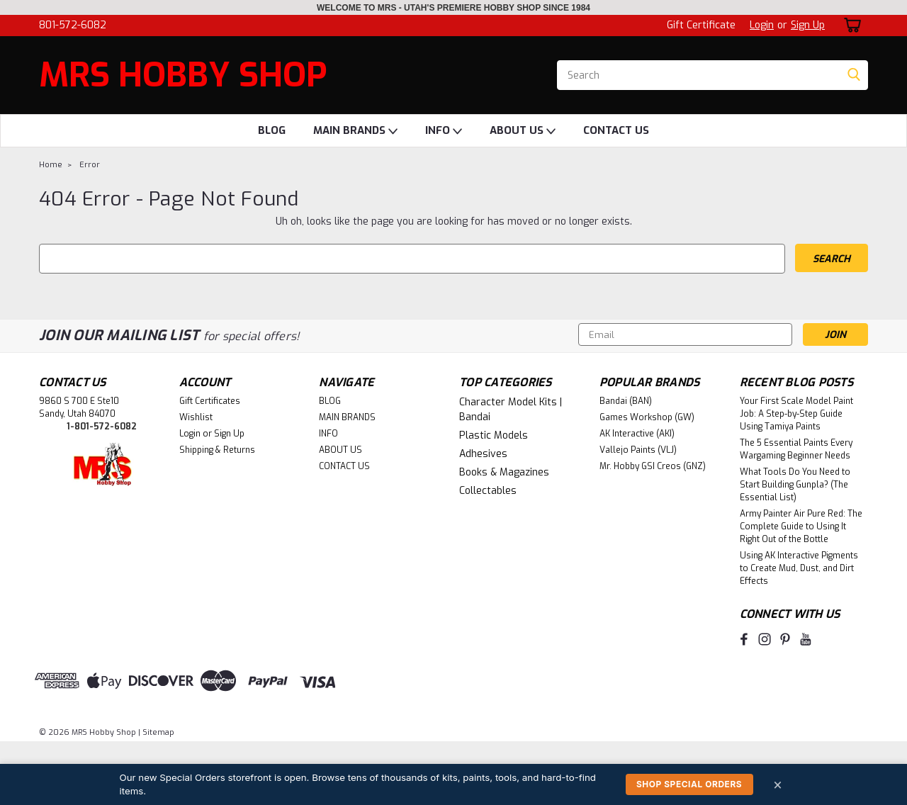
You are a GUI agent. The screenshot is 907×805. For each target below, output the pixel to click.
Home (50, 164)
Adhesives (483, 454)
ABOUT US (523, 131)
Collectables (488, 490)
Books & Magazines (504, 472)
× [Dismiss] (778, 784)
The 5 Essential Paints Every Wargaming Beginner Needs (796, 449)
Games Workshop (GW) (646, 417)
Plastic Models (493, 435)
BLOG (272, 130)
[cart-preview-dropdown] (850, 25)
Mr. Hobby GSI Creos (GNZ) (652, 466)
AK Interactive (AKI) (637, 433)
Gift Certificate (701, 25)
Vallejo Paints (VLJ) (638, 450)
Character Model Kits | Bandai (510, 409)
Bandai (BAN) (625, 401)
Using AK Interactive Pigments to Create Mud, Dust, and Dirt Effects (799, 568)
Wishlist (196, 417)
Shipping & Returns (217, 450)
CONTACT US (616, 130)
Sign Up (808, 25)
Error (89, 164)
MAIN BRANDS (355, 131)
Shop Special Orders (689, 784)
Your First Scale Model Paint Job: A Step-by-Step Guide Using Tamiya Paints (796, 413)
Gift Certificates (209, 401)
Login (762, 25)
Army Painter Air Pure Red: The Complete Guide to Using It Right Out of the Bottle (801, 526)
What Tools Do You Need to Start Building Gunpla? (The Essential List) (795, 484)
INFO (443, 131)
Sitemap (158, 732)
